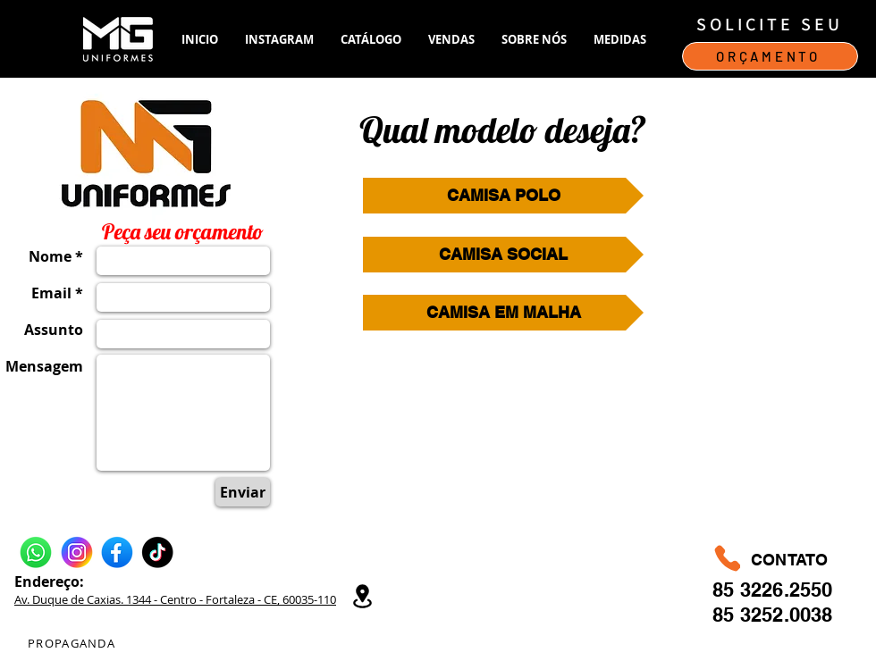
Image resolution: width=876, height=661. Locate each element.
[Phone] (727, 558)
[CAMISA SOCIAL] (503, 254)
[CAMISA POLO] (503, 195)
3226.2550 (786, 589)
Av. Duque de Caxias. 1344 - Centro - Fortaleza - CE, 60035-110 (175, 599)
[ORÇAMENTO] (770, 56)
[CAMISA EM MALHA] (503, 312)
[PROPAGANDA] (73, 643)
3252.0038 (786, 614)
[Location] (362, 596)
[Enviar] (242, 492)
